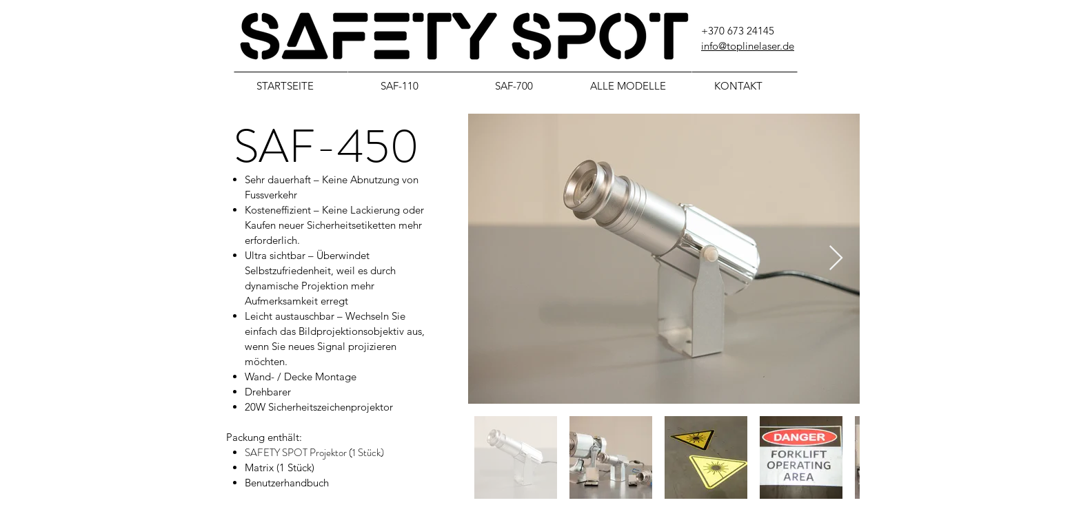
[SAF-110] (405, 85)
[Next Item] (836, 258)
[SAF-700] (520, 85)
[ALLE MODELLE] (634, 85)
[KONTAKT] (744, 85)
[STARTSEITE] (291, 85)
